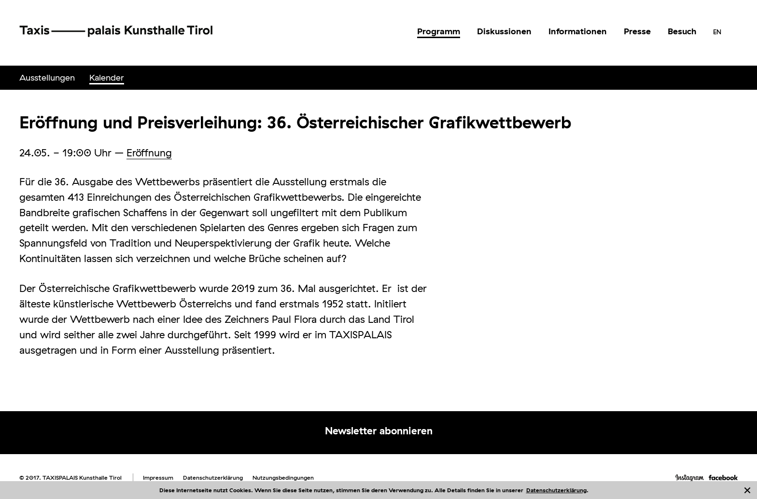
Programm (438, 31)
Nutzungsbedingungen (283, 477)
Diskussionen (504, 31)
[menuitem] (438, 31)
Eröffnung (149, 152)
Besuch (682, 31)
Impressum (158, 477)
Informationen (577, 31)
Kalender (106, 77)
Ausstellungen (47, 77)
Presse (637, 31)
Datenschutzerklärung (556, 490)
